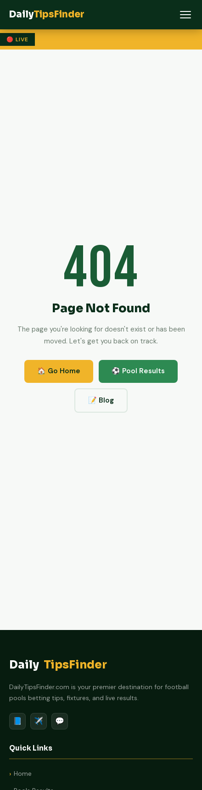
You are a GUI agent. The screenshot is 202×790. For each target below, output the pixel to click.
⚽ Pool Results (138, 371)
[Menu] (185, 14)
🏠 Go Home (58, 371)
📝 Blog (101, 400)
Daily (58, 665)
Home (23, 773)
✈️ (38, 721)
